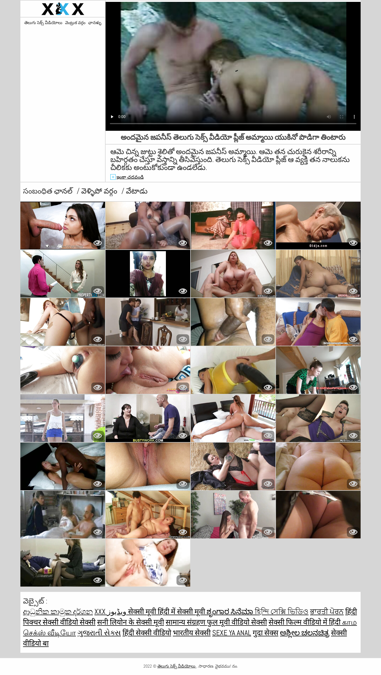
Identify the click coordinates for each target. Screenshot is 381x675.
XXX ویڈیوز (111, 611)
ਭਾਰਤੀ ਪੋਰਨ (327, 611)
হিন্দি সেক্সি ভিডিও (282, 611)
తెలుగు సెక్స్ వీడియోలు (43, 22)
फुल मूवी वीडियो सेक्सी (237, 622)
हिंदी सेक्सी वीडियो (147, 632)
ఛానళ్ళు (94, 22)
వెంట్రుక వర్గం (75, 22)
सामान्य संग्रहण (186, 622)
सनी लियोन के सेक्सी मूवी (130, 622)
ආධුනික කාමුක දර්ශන (58, 611)
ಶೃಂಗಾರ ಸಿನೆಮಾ (231, 611)
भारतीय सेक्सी (192, 632)
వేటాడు (137, 191)
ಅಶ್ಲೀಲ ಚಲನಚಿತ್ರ (304, 632)
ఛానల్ (64, 191)
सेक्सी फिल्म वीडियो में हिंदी (305, 622)
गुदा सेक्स (265, 632)
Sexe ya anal (231, 632)
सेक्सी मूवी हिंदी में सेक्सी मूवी (167, 611)
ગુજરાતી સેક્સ (99, 632)
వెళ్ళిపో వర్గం (100, 191)
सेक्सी (88, 622)
